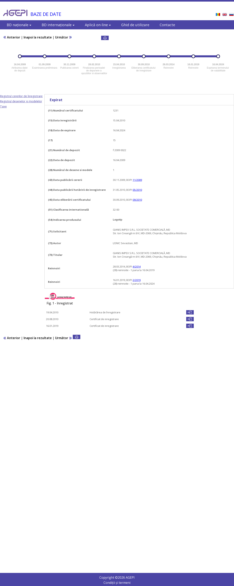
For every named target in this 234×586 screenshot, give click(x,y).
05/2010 (137, 190)
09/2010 (137, 199)
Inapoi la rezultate (38, 37)
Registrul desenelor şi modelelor (21, 101)
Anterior (11, 37)
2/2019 (137, 280)
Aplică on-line (98, 24)
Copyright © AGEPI (117, 577)
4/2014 (137, 266)
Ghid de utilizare (135, 24)
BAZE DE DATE (46, 14)
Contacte (167, 24)
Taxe (3, 106)
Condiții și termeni (117, 582)
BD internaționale (58, 24)
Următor (63, 37)
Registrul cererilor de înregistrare (21, 96)
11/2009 (137, 180)
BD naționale (19, 24)
